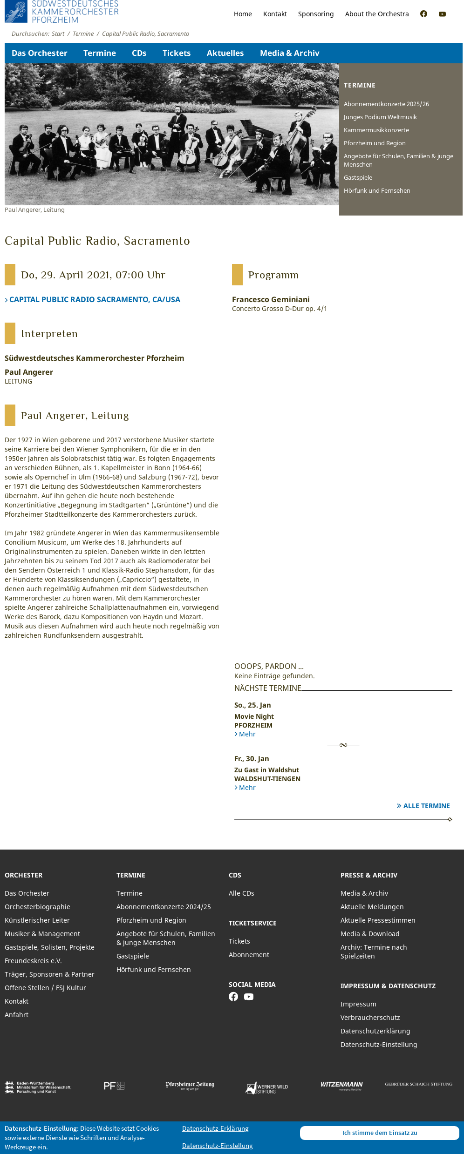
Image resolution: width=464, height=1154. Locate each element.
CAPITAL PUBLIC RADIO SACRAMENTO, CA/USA (94, 299)
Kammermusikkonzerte (376, 130)
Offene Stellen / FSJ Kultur (45, 987)
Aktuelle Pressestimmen (378, 920)
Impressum (358, 1003)
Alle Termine (426, 805)
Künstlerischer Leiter (37, 920)
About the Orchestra (377, 13)
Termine (99, 52)
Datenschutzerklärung (375, 1030)
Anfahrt (16, 1014)
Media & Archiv (290, 52)
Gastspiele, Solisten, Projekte (50, 947)
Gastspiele (358, 177)
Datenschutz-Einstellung (379, 1044)
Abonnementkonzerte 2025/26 (386, 104)
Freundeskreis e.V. (33, 960)
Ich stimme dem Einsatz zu (379, 1132)
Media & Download (370, 933)
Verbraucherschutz (370, 1017)
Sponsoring (316, 13)
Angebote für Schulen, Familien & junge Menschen (398, 160)
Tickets (177, 52)
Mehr (247, 733)
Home (243, 13)
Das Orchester (40, 52)
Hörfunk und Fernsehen (377, 190)
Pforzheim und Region (375, 143)
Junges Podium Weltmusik (380, 117)
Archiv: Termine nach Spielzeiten (374, 951)
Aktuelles (225, 52)
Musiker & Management (42, 933)
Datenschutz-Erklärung (215, 1128)
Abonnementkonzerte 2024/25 (163, 906)
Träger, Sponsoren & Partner (50, 974)
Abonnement (249, 954)
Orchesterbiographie (37, 906)
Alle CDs (241, 893)
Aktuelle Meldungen (372, 906)
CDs (139, 52)
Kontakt (275, 13)
